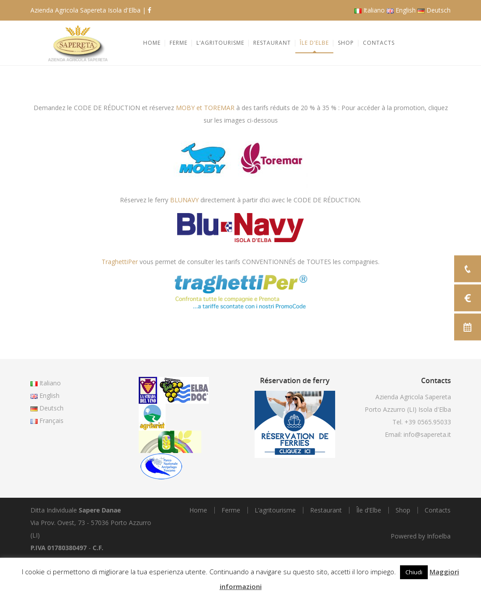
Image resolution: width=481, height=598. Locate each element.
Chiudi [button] (413, 572)
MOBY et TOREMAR (205, 107)
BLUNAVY (184, 200)
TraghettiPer (120, 261)
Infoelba (439, 536)
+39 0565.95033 (427, 422)
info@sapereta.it (427, 434)
